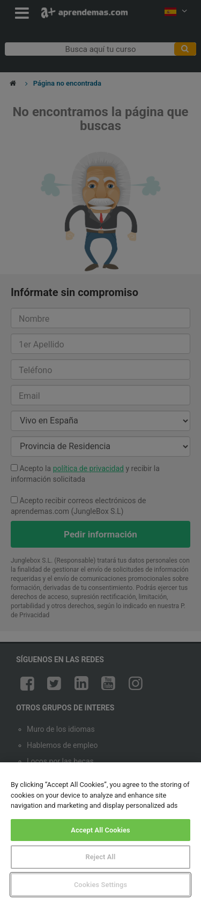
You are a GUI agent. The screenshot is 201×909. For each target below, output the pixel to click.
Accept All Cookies (100, 830)
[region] (100, 835)
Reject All (101, 857)
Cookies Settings (100, 885)
